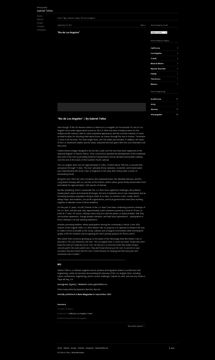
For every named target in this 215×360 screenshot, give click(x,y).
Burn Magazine (85, 294)
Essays (40, 22)
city (68, 318)
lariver (74, 318)
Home (39, 16)
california (70, 18)
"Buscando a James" (135, 326)
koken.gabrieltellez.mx (97, 284)
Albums (40, 19)
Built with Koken (78, 352)
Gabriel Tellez (45, 10)
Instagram (41, 29)
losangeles (82, 318)
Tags (64, 18)
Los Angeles (82, 313)
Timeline (40, 26)
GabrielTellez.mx (101, 348)
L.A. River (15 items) (65, 309)
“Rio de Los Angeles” (88, 18)
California (72, 313)
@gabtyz (73, 284)
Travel (89, 313)
